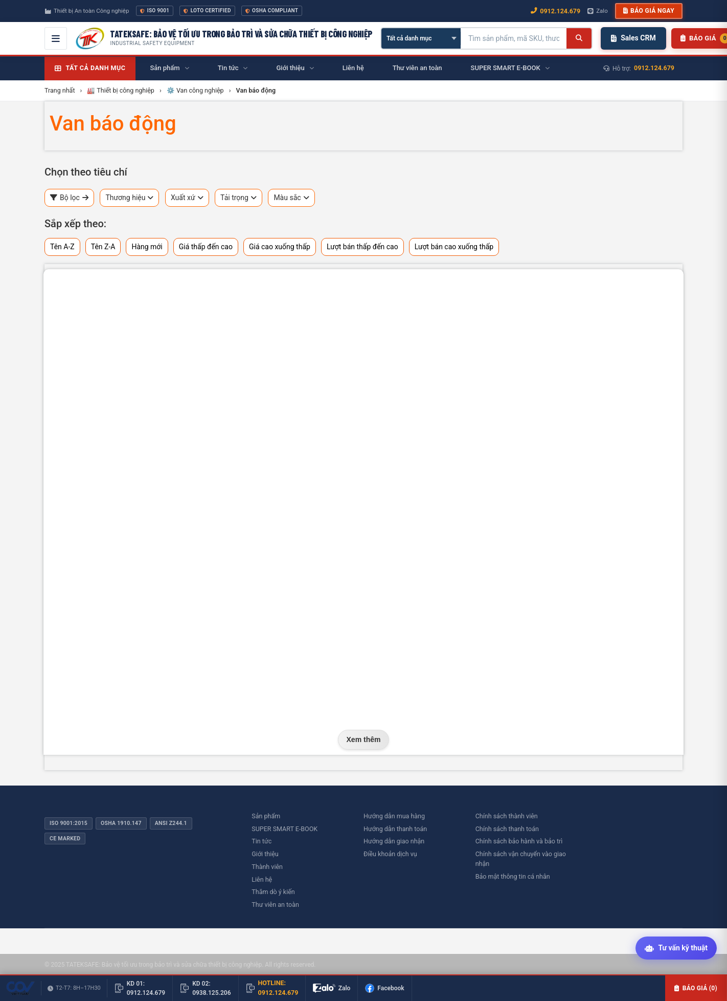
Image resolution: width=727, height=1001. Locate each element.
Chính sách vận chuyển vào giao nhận (520, 858)
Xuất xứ (187, 197)
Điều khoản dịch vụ (390, 854)
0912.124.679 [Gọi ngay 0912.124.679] (555, 11)
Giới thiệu (265, 854)
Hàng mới (146, 247)
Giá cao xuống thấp (279, 247)
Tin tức (261, 841)
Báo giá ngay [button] (648, 10)
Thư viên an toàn (275, 904)
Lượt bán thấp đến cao (362, 247)
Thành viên (267, 867)
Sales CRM (633, 38)
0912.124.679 (654, 68)
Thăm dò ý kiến (273, 892)
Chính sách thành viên (506, 816)
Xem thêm (364, 739)
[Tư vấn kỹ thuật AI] (676, 948)
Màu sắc (291, 197)
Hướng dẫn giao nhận (394, 841)
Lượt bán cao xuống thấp (454, 247)
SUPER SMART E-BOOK (284, 829)
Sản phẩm (266, 816)
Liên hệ (262, 879)
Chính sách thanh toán (507, 829)
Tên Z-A (103, 247)
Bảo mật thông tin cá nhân (512, 876)
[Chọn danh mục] (421, 38)
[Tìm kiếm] (579, 38)
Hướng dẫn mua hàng (394, 816)
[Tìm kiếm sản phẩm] (513, 38)
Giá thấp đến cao (206, 247)
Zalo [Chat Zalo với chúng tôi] (597, 10)
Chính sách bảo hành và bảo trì (519, 841)
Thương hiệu (129, 197)
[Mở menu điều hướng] (55, 38)
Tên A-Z (62, 247)
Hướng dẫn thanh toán (395, 829)
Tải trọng (238, 197)
